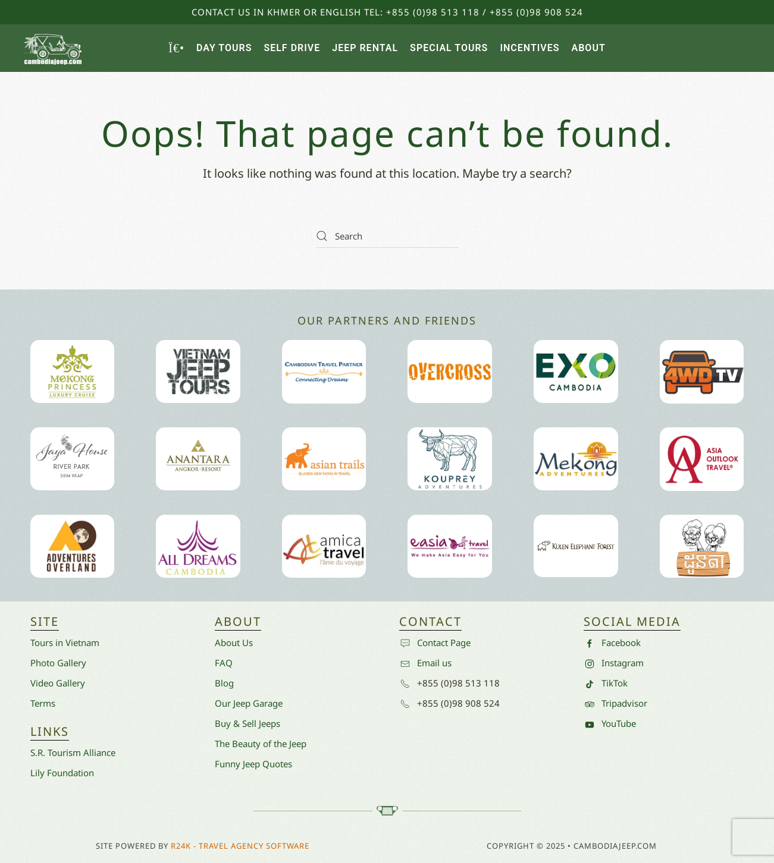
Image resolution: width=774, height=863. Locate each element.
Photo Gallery (58, 663)
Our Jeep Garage (249, 703)
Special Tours (449, 47)
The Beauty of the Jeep (260, 743)
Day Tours (224, 47)
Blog (224, 683)
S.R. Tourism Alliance (72, 752)
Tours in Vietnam (64, 642)
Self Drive (292, 47)
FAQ (224, 663)
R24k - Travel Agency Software (240, 845)
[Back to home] (53, 48)
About (589, 47)
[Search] (387, 236)
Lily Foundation (62, 773)
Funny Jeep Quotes (253, 764)
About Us (234, 642)
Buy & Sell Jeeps (247, 723)
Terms (42, 703)
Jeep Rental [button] (365, 47)
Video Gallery (57, 683)
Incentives (529, 47)
